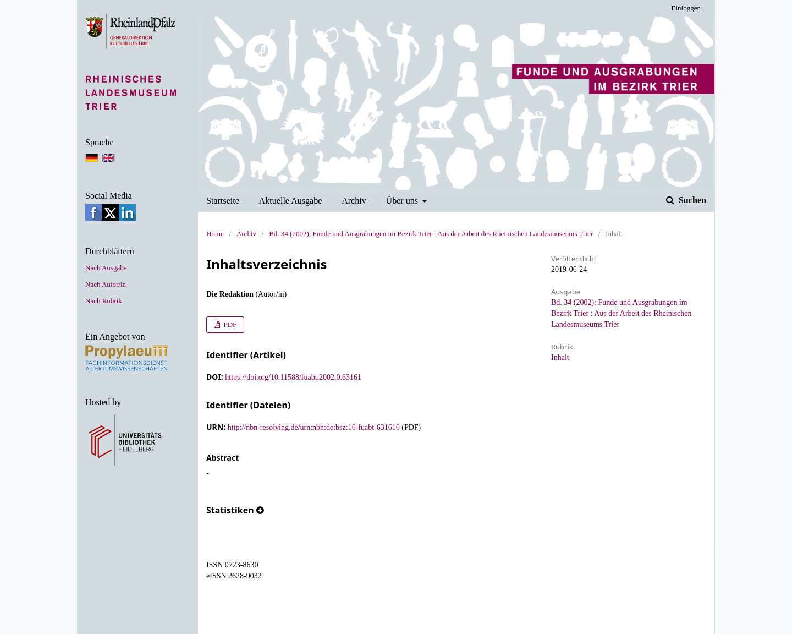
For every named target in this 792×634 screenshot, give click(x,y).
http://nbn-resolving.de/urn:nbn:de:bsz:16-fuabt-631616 (314, 427)
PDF (229, 324)
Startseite (222, 200)
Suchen (691, 200)
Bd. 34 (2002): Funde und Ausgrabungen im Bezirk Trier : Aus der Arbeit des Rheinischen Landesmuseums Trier (431, 233)
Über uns (403, 200)
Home (215, 233)
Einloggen (686, 8)
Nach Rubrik (103, 301)
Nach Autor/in (105, 284)
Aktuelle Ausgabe (290, 200)
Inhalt (560, 357)
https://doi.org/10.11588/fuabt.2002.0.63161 (293, 377)
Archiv (354, 200)
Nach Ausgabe (106, 268)
